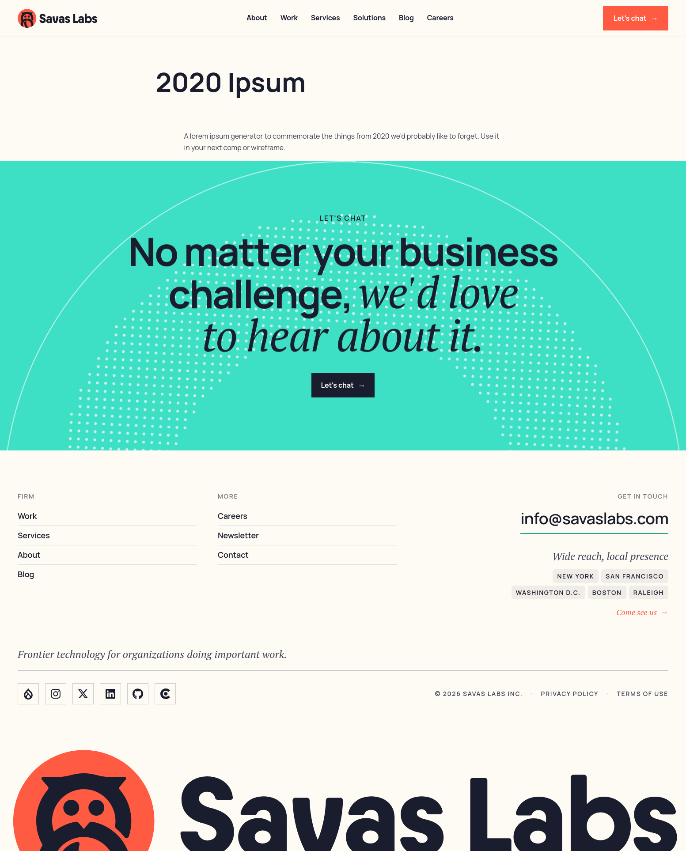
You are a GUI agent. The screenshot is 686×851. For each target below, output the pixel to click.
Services (325, 18)
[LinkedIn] (110, 693)
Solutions (369, 18)
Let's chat (636, 18)
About (256, 18)
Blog (406, 18)
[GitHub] (137, 693)
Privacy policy (570, 694)
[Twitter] (83, 693)
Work (289, 18)
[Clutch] (165, 693)
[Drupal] (28, 693)
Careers (440, 18)
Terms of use (642, 694)
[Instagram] (55, 693)
